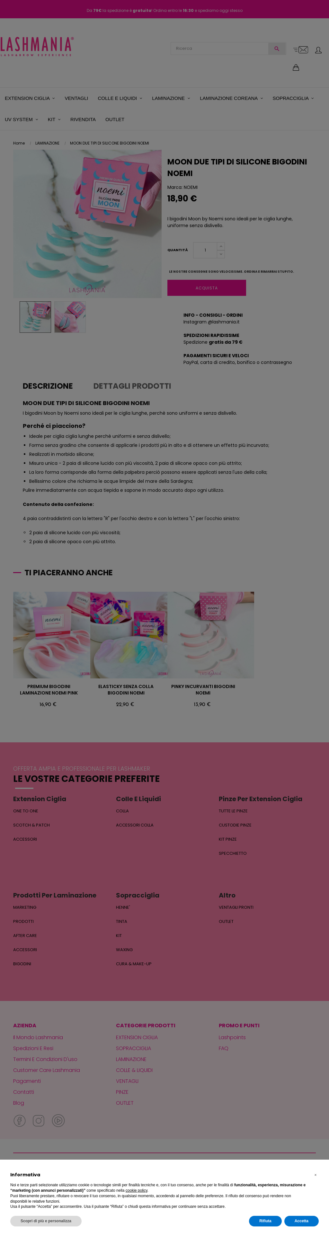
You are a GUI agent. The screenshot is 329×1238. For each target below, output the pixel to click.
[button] (315, 1175)
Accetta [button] (301, 1221)
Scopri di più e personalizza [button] (46, 1221)
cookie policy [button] (136, 1190)
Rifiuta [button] (265, 1221)
